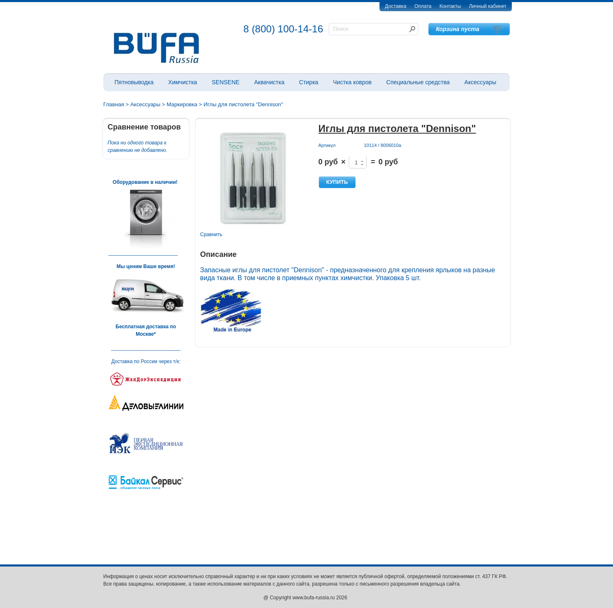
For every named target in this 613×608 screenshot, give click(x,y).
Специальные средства (418, 82)
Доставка (395, 6)
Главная (113, 104)
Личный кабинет (487, 6)
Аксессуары (480, 82)
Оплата (422, 6)
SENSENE (225, 82)
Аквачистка (269, 82)
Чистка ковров (352, 82)
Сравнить (211, 234)
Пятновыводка (133, 82)
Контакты (450, 6)
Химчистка (182, 82)
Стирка (308, 82)
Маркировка (182, 104)
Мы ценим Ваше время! (146, 266)
